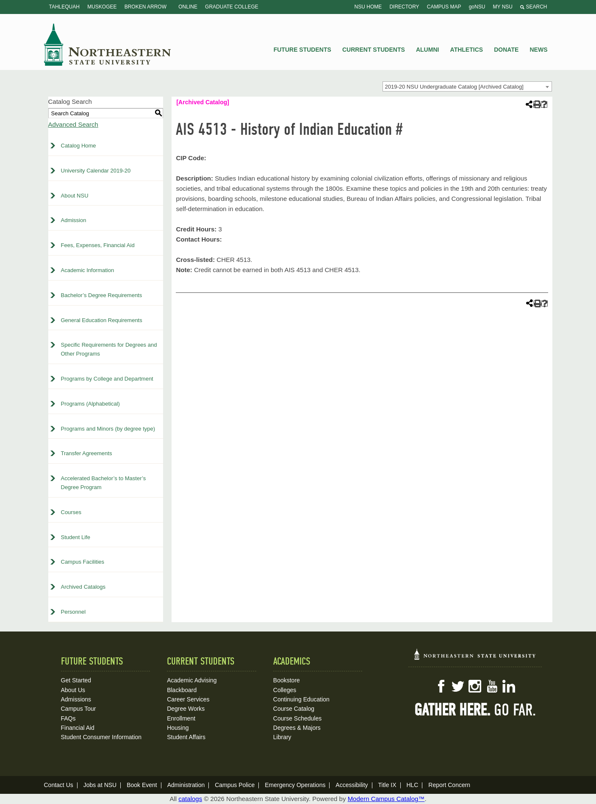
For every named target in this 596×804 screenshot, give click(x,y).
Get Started (76, 680)
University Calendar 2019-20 (96, 170)
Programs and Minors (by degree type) (108, 429)
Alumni (427, 49)
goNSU (477, 7)
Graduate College (231, 7)
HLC (412, 785)
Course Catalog (293, 708)
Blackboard (182, 690)
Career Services (188, 699)
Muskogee (101, 7)
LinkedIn (508, 686)
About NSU (75, 195)
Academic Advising (192, 680)
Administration (186, 785)
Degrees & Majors (297, 727)
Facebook (441, 686)
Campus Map (444, 7)
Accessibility (351, 785)
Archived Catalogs (83, 587)
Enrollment (181, 718)
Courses (71, 512)
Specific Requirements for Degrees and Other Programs (109, 349)
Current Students (373, 49)
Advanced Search (73, 124)
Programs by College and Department (107, 379)
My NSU (503, 7)
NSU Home (368, 7)
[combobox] (467, 86)
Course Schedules (297, 718)
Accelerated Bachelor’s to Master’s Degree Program (103, 482)
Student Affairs (186, 737)
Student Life (75, 537)
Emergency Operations (295, 785)
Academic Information (87, 270)
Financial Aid (77, 727)
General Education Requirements (101, 320)
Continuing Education (301, 699)
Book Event (142, 785)
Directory (404, 7)
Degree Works (186, 708)
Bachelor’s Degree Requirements (101, 295)
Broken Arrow (145, 7)
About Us (73, 690)
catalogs (190, 798)
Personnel (73, 612)
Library (282, 737)
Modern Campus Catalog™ (386, 798)
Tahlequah (64, 7)
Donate (506, 49)
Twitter (458, 686)
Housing (178, 727)
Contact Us (58, 785)
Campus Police (235, 785)
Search (533, 7)
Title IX (387, 785)
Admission (73, 220)
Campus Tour (78, 708)
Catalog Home (78, 145)
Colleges (284, 690)
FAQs (68, 718)
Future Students (302, 49)
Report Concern (449, 785)
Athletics (466, 49)
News (539, 49)
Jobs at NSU (100, 785)
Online (187, 7)
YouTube (491, 686)
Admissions (76, 699)
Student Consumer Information (101, 737)
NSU (107, 44)
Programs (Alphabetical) (90, 404)
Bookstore (286, 680)
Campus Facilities (83, 562)
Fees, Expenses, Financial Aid (98, 245)
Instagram (474, 686)
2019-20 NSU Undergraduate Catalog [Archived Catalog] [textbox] (454, 86)
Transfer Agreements (86, 453)
